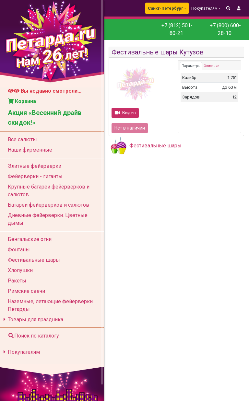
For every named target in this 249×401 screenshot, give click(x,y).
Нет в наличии (129, 128)
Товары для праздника (32, 319)
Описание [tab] (211, 66)
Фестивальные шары (155, 146)
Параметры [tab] (191, 66)
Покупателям (20, 352)
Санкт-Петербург (165, 8)
